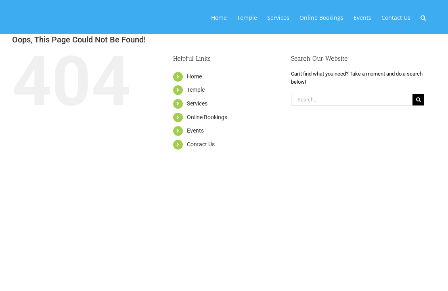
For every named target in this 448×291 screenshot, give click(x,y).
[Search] (418, 99)
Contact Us (201, 144)
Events (195, 130)
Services (197, 103)
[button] (433, 17)
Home (194, 76)
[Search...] (351, 99)
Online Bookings (207, 117)
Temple (196, 89)
